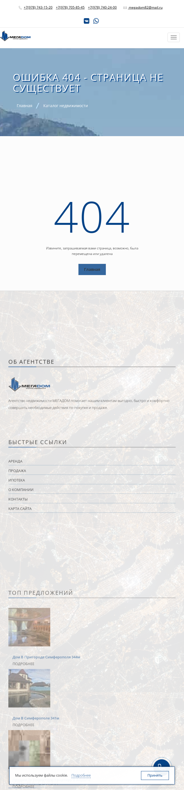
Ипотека (16, 723)
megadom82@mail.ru (145, 7)
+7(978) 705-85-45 (70, 7)
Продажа (17, 714)
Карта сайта (20, 752)
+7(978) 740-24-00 (102, 7)
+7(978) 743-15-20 (38, 7)
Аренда (15, 704)
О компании (21, 733)
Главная (92, 269)
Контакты (18, 742)
